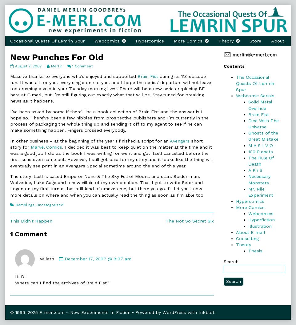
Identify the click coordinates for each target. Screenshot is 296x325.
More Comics (188, 40)
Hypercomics (150, 40)
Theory (226, 40)
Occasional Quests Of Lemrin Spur (47, 40)
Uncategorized (50, 205)
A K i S (255, 170)
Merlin (56, 66)
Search (231, 261)
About (277, 40)
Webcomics (107, 40)
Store (255, 40)
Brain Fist (148, 76)
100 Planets (260, 151)
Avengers (180, 140)
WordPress (174, 312)
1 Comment (82, 66)
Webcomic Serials (255, 95)
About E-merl (250, 232)
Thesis (255, 250)
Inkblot (206, 312)
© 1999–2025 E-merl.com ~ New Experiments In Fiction (70, 312)
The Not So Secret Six (190, 221)
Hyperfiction (261, 219)
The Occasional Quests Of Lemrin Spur (255, 83)
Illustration (260, 226)
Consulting (247, 238)
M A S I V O (260, 145)
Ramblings (25, 205)
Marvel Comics (46, 147)
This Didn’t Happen (31, 221)
